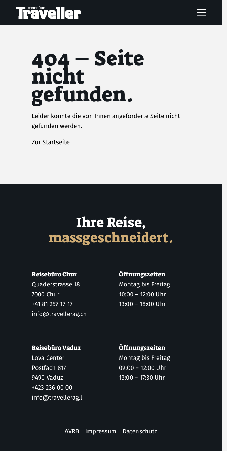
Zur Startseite (51, 142)
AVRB (72, 431)
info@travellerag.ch (59, 314)
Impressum (100, 431)
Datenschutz (140, 431)
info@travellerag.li (58, 397)
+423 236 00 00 (52, 387)
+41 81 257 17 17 (52, 304)
